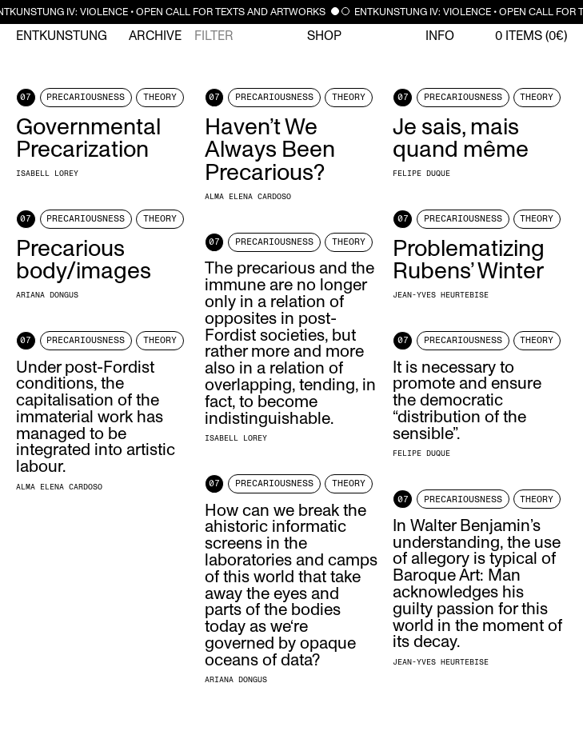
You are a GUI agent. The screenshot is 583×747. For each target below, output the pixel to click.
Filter (214, 36)
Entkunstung (61, 36)
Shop (324, 36)
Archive (155, 36)
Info (439, 36)
